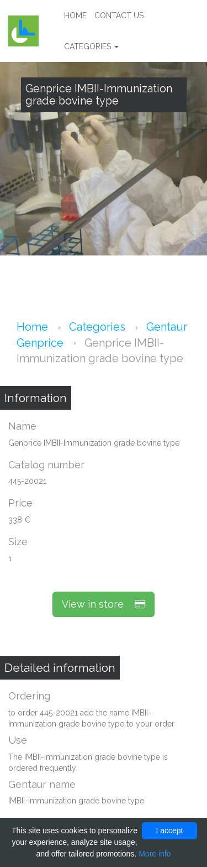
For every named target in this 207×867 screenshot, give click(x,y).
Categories (91, 46)
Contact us (119, 15)
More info (155, 853)
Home (75, 15)
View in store (103, 604)
